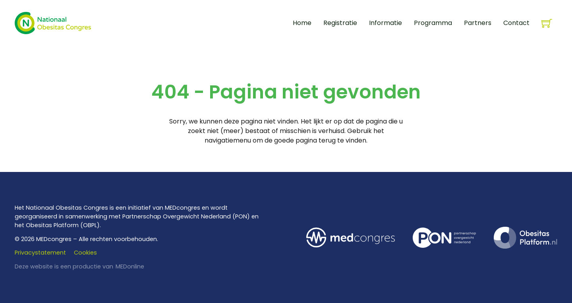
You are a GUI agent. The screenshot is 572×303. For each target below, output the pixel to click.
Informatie (385, 22)
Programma (433, 22)
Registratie (340, 22)
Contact (516, 22)
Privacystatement (40, 253)
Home (302, 22)
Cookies (85, 253)
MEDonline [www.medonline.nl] (130, 266)
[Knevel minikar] (546, 23)
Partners (477, 22)
